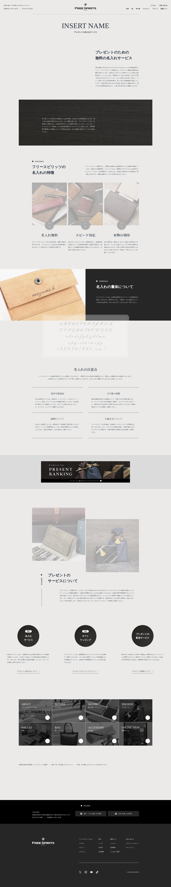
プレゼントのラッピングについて (84, 671)
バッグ (101, 843)
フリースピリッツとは (35, 705)
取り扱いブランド (102, 705)
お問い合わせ (163, 5)
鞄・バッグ (69, 728)
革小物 (138, 8)
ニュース (112, 843)
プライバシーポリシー (132, 843)
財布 (127, 8)
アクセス (153, 5)
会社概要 (101, 851)
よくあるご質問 (114, 851)
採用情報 (112, 847)
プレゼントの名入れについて (27, 671)
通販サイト (164, 8)
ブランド (155, 8)
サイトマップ (130, 847)
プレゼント (146, 8)
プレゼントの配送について (141, 671)
